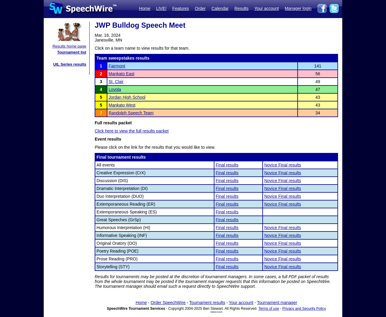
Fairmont (117, 66)
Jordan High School (127, 97)
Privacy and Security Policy (304, 308)
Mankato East (121, 73)
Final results (227, 165)
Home (144, 8)
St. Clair (116, 81)
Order (200, 8)
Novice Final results (282, 165)
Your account (266, 8)
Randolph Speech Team (131, 112)
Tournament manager (277, 302)
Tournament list (71, 52)
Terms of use (268, 308)
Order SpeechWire (167, 302)
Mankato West (122, 105)
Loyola (115, 89)
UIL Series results (69, 64)
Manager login (298, 8)
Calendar (220, 8)
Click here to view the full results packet (132, 131)
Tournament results (207, 302)
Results (242, 8)
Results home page (69, 46)
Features (180, 8)
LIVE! (161, 8)
